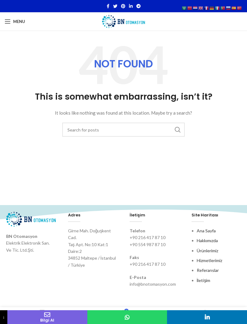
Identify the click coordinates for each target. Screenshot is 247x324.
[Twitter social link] (115, 6)
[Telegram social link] (138, 6)
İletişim (204, 280)
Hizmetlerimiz (209, 260)
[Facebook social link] (108, 6)
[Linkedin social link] (131, 6)
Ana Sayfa (206, 230)
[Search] (123, 130)
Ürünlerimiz (207, 250)
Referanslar (208, 270)
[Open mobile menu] (15, 21)
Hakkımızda (207, 240)
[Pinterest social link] (123, 6)
